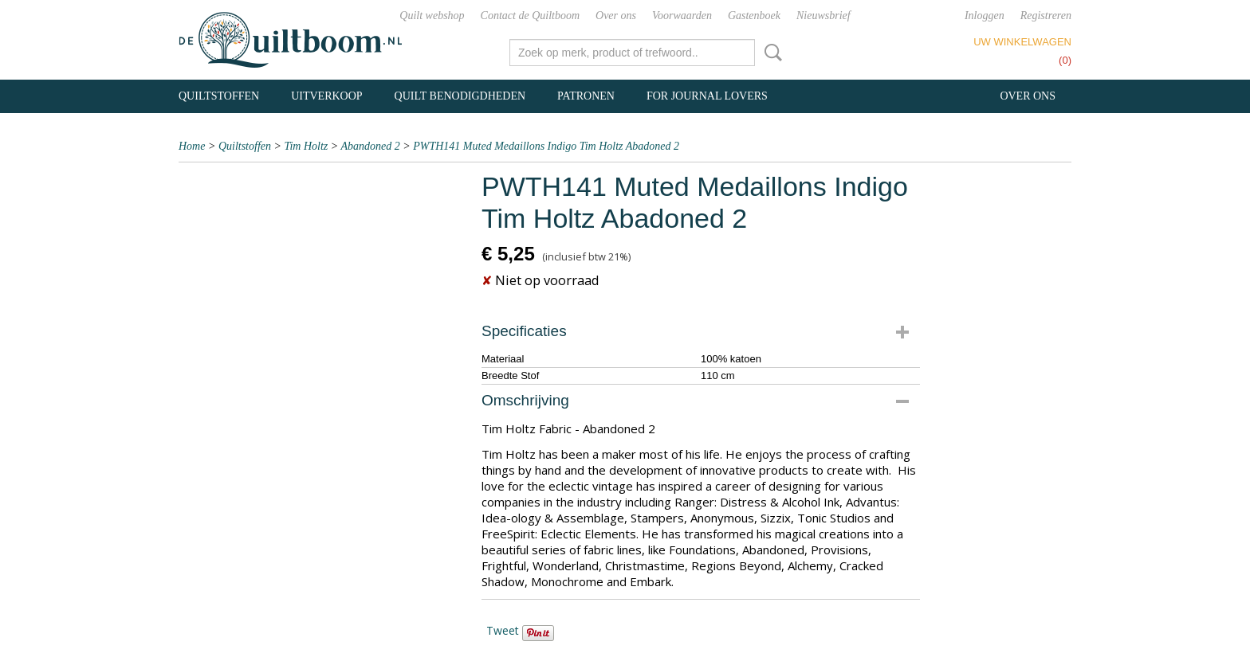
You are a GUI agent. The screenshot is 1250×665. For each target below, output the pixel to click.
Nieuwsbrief (823, 16)
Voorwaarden (682, 16)
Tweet (502, 630)
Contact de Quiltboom (530, 16)
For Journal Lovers (707, 96)
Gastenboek (754, 16)
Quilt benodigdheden (460, 96)
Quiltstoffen (219, 96)
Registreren (1045, 16)
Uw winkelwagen (1022, 42)
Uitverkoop (326, 96)
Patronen (586, 96)
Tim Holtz (306, 146)
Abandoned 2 (370, 146)
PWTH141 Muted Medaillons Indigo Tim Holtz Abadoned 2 (546, 146)
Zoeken (770, 53)
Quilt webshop (431, 16)
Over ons (616, 16)
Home (192, 146)
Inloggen (984, 16)
